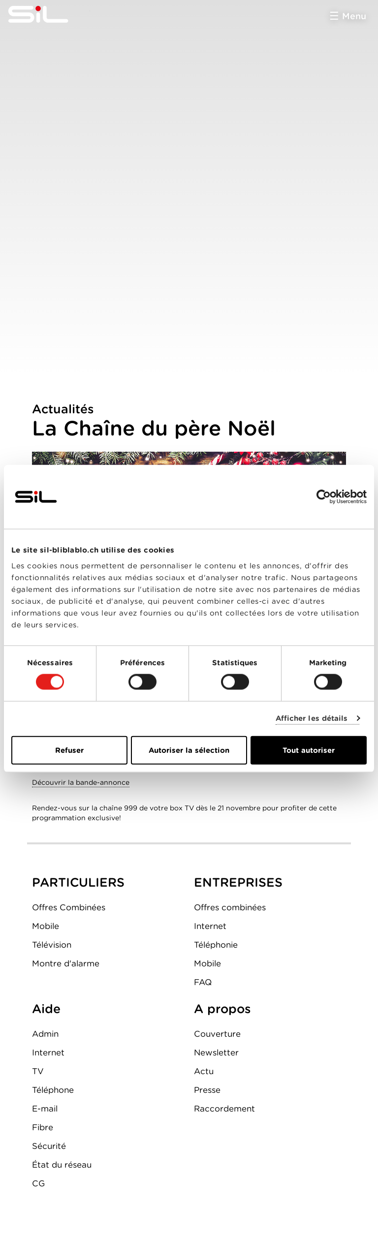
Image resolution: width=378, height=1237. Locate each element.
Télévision (51, 945)
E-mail (45, 1108)
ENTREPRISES (238, 882)
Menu (354, 16)
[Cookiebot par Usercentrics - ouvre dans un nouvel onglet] (324, 497)
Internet (210, 926)
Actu (204, 1071)
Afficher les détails (312, 718)
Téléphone (53, 1090)
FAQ (203, 982)
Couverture (217, 1034)
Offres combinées (230, 907)
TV (38, 1071)
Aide (46, 1008)
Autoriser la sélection (189, 749)
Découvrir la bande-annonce (80, 782)
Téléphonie (216, 945)
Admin (45, 1034)
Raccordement (224, 1108)
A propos (222, 1008)
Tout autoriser (309, 749)
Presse (207, 1090)
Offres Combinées (68, 907)
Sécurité (49, 1146)
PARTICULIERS (78, 882)
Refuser (69, 749)
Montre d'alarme (65, 963)
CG (38, 1183)
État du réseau (62, 1165)
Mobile (45, 926)
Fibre (42, 1127)
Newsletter (216, 1052)
